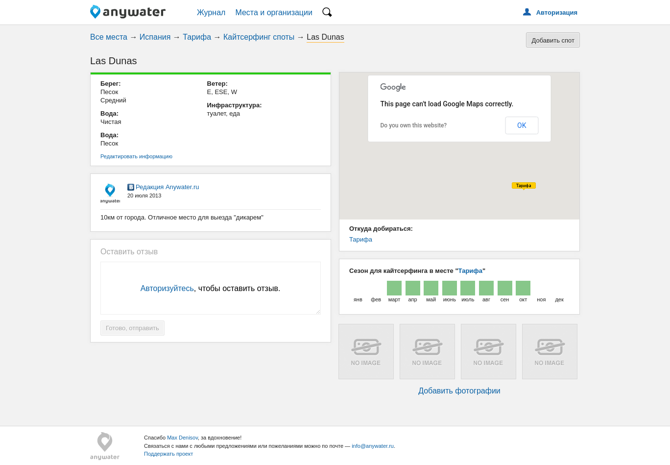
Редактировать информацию (136, 156)
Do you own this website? (414, 125)
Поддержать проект (168, 454)
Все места (108, 37)
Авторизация (556, 12)
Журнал (211, 12)
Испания (155, 37)
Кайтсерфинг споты (258, 37)
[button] (524, 186)
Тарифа (197, 37)
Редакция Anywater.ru (167, 187)
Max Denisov (182, 438)
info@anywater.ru (373, 446)
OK (521, 125)
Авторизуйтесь (167, 288)
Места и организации (273, 12)
